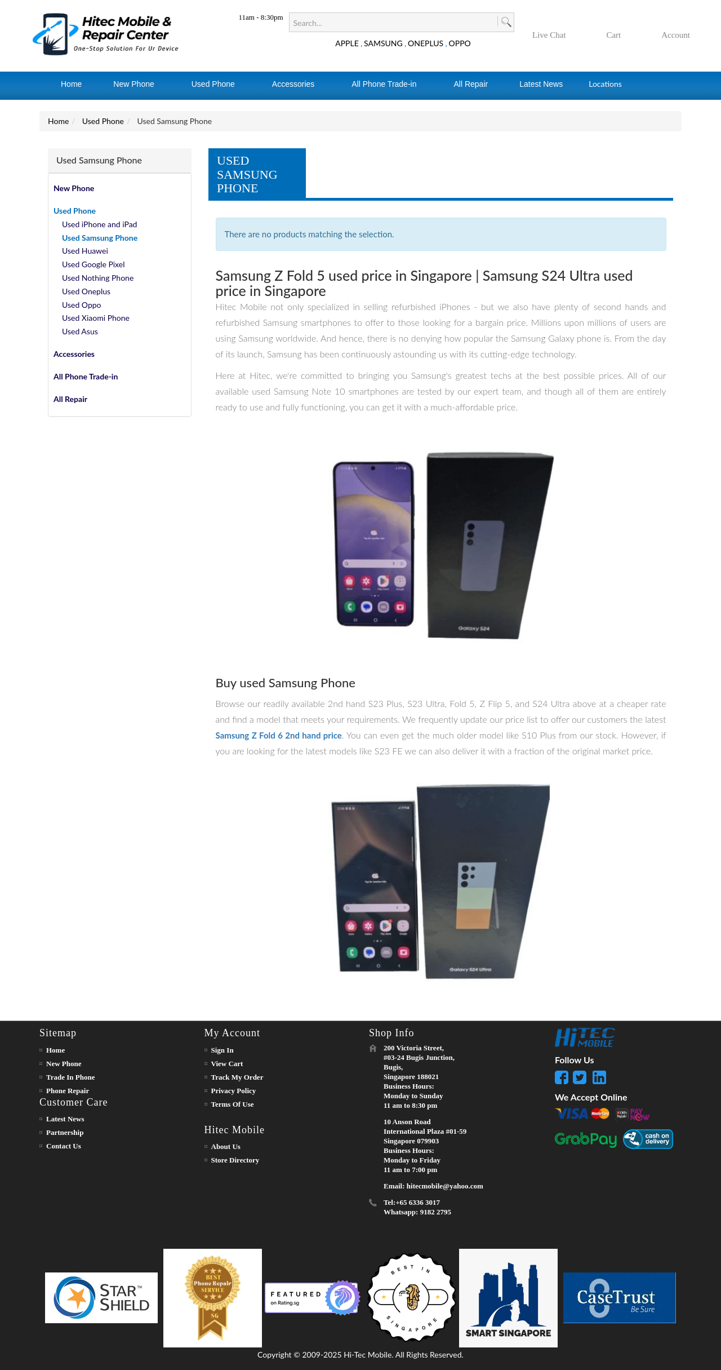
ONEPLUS (425, 43)
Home (58, 121)
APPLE (347, 43)
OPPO (460, 43)
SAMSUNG (383, 43)
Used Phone (103, 121)
